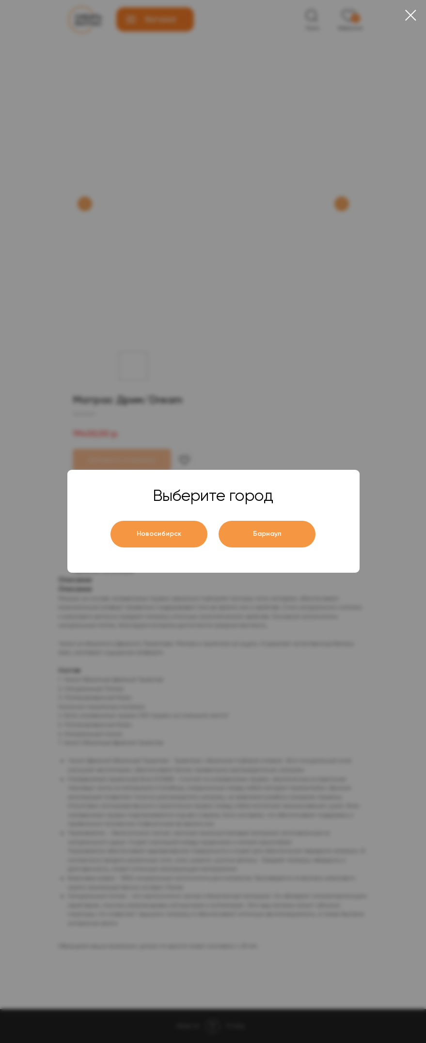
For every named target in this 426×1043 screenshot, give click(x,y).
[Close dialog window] (410, 15)
